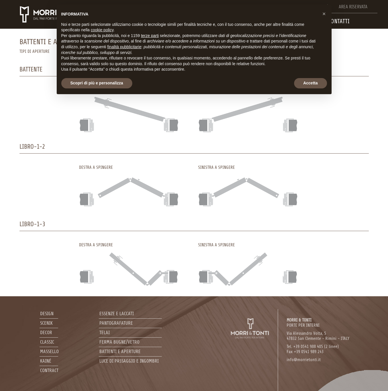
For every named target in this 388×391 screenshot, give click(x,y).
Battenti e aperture (120, 351)
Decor (46, 332)
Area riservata (353, 6)
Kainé (45, 361)
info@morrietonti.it (304, 359)
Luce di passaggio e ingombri (129, 361)
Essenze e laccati (116, 313)
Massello (49, 351)
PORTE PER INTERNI (303, 323)
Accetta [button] (310, 83)
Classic (47, 342)
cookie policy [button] (102, 30)
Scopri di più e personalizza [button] (96, 83)
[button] (324, 13)
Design (47, 313)
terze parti (150, 35)
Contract (49, 370)
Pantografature (116, 323)
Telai (104, 332)
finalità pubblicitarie (124, 46)
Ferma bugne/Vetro (119, 342)
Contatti (339, 21)
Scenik (46, 323)
